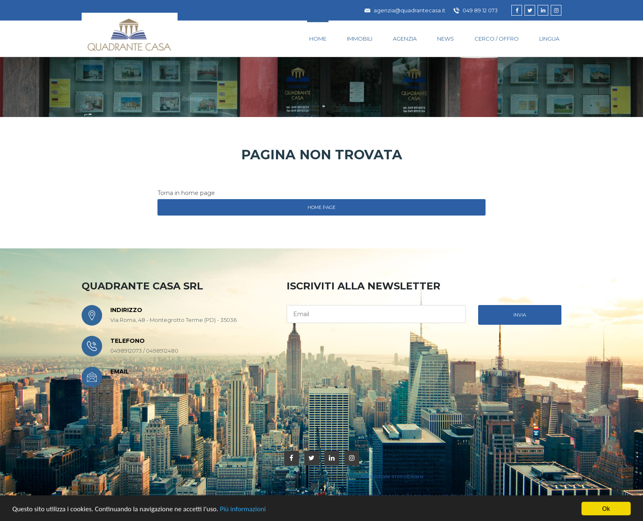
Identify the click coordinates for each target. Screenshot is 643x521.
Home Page (321, 207)
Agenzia (405, 38)
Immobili (359, 38)
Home (317, 38)
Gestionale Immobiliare (393, 476)
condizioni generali (354, 495)
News (445, 38)
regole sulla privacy (407, 495)
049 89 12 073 (476, 10)
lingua (549, 38)
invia (519, 315)
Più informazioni (243, 513)
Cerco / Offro (496, 38)
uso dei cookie (459, 495)
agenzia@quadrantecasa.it (405, 10)
